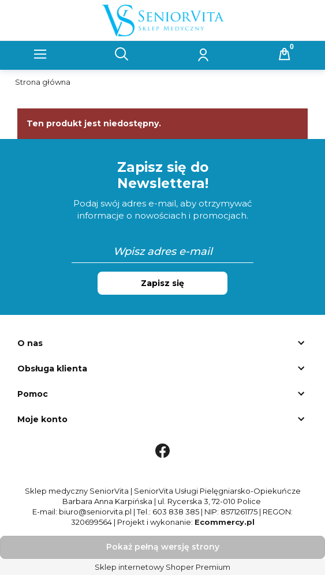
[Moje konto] (203, 54)
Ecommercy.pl (225, 522)
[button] (40, 54)
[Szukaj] (122, 54)
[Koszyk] (284, 54)
